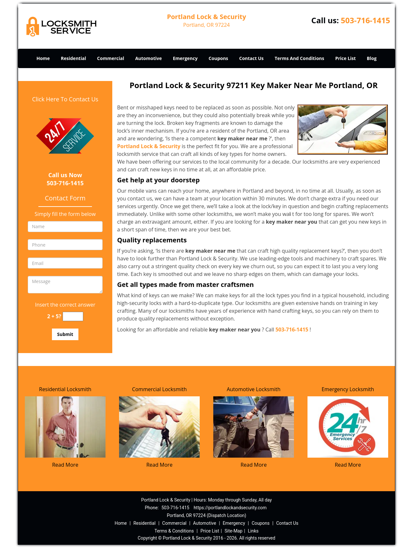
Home (43, 58)
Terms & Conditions (174, 530)
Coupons (218, 58)
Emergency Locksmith (348, 389)
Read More (65, 464)
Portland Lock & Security (148, 146)
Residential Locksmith (65, 389)
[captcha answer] (73, 316)
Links (253, 530)
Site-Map (233, 530)
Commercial (110, 58)
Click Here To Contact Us (65, 99)
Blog (372, 58)
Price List (345, 58)
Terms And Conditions (299, 58)
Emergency (185, 58)
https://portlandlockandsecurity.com (230, 507)
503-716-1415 (365, 20)
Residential (73, 58)
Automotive (148, 58)
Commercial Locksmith (159, 389)
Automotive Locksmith (254, 389)
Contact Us (251, 58)
